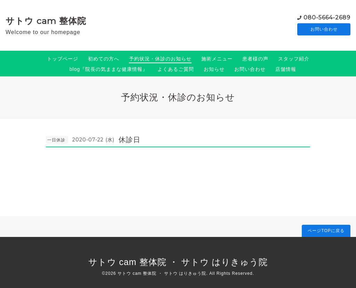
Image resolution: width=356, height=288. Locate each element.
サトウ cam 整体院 (46, 21)
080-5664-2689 (327, 17)
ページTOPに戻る (326, 230)
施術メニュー (217, 58)
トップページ (62, 58)
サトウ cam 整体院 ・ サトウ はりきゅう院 (178, 262)
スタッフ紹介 (293, 58)
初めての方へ (103, 58)
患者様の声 (255, 58)
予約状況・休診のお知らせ (160, 58)
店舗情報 (285, 69)
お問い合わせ (324, 29)
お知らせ (214, 69)
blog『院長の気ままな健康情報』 (109, 69)
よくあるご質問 (175, 69)
